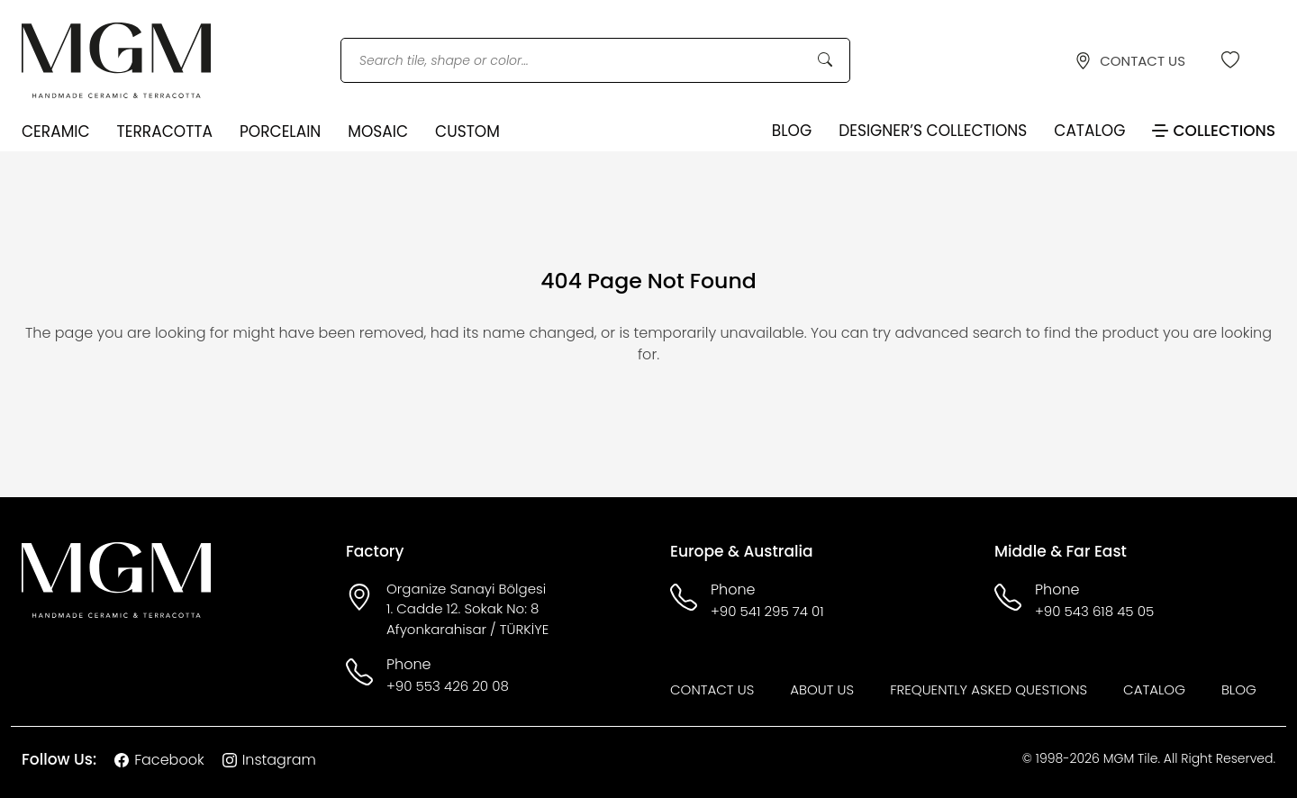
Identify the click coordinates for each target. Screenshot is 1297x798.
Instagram (269, 759)
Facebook (159, 759)
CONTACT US (1130, 60)
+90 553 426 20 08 (447, 685)
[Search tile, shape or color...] (595, 61)
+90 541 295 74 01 (767, 611)
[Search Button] (825, 60)
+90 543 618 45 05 (1094, 611)
